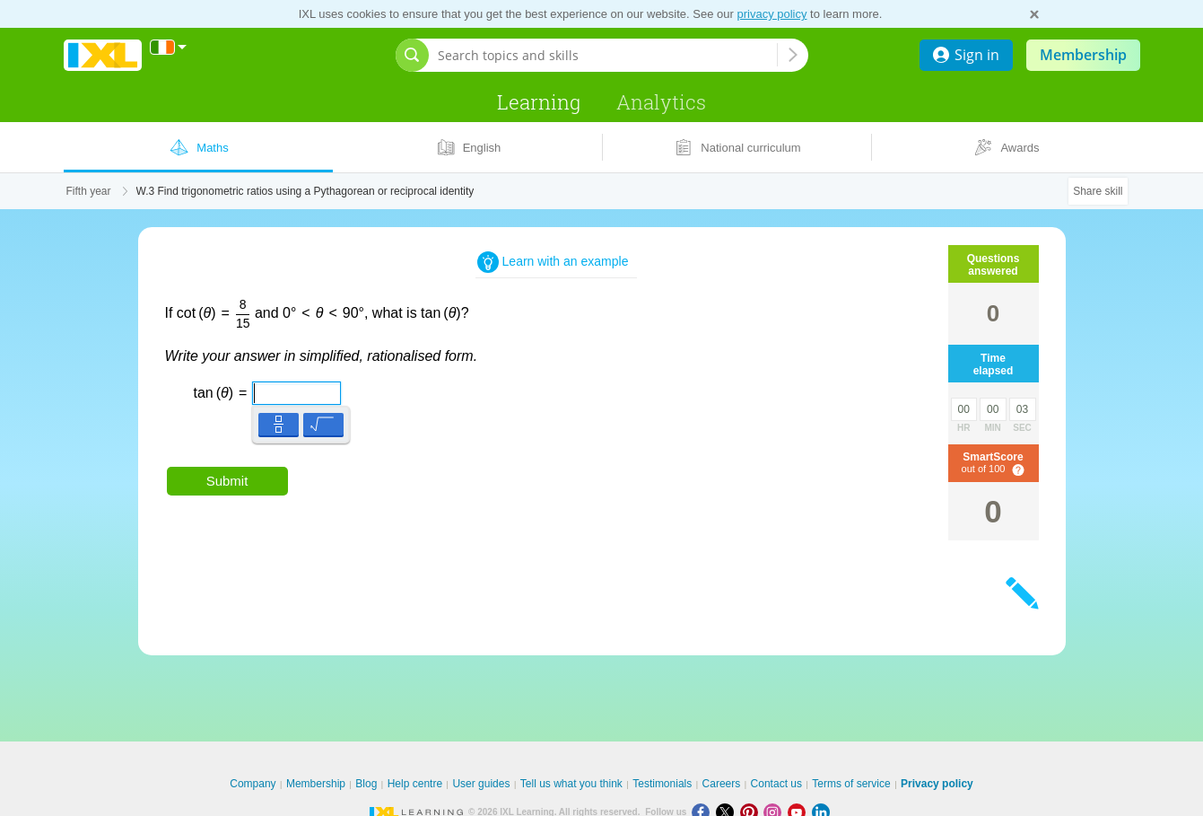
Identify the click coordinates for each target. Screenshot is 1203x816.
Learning (538, 102)
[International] (169, 47)
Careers (721, 783)
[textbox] (258, 386)
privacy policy (771, 14)
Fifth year (88, 191)
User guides (481, 783)
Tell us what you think (571, 783)
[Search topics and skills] (607, 55)
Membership (1083, 55)
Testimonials (662, 783)
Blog (366, 783)
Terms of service (851, 783)
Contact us (776, 783)
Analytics (661, 102)
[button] (278, 424)
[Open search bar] (412, 55)
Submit (227, 480)
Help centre (415, 783)
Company (252, 783)
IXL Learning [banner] (103, 55)
